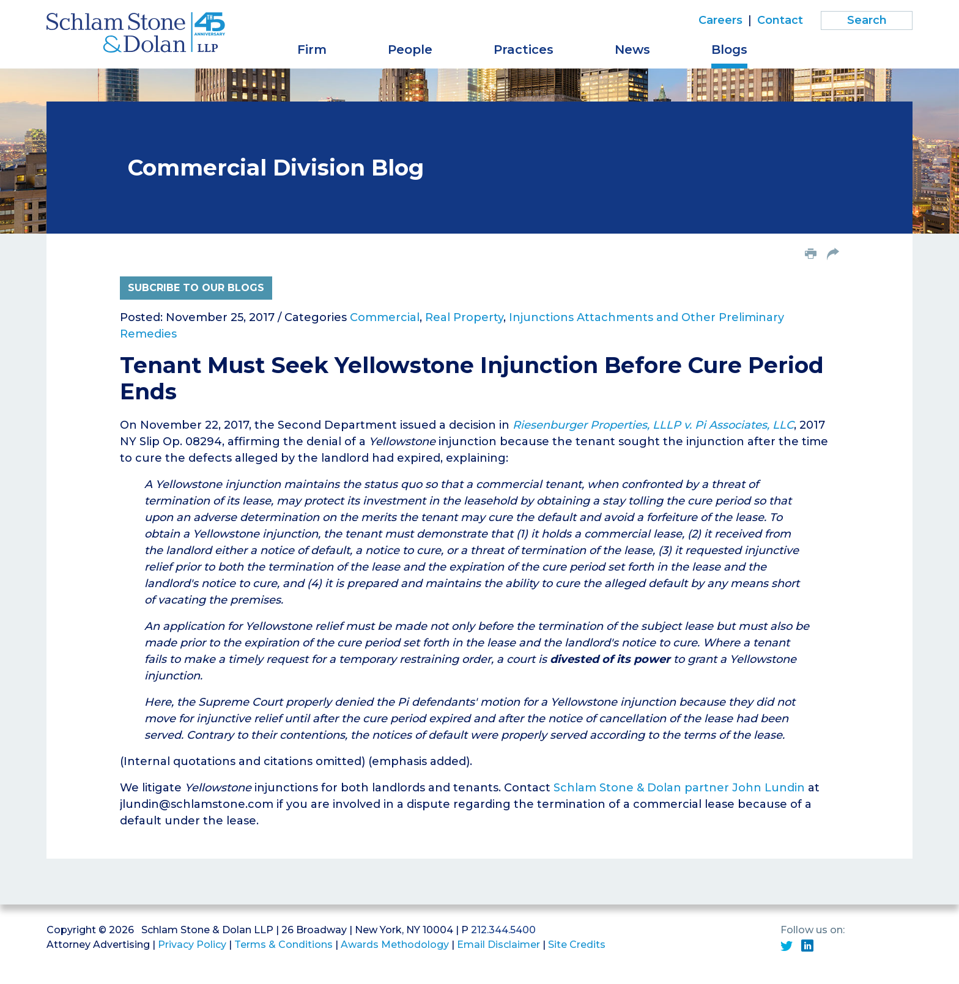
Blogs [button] (729, 49)
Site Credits (576, 944)
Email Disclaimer (498, 944)
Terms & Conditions (283, 944)
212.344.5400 (503, 930)
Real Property (464, 317)
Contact (780, 20)
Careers (720, 20)
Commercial (385, 317)
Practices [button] (524, 49)
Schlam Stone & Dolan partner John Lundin (679, 787)
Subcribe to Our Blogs (196, 288)
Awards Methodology (395, 944)
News (632, 49)
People (410, 49)
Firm (312, 49)
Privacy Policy (192, 944)
